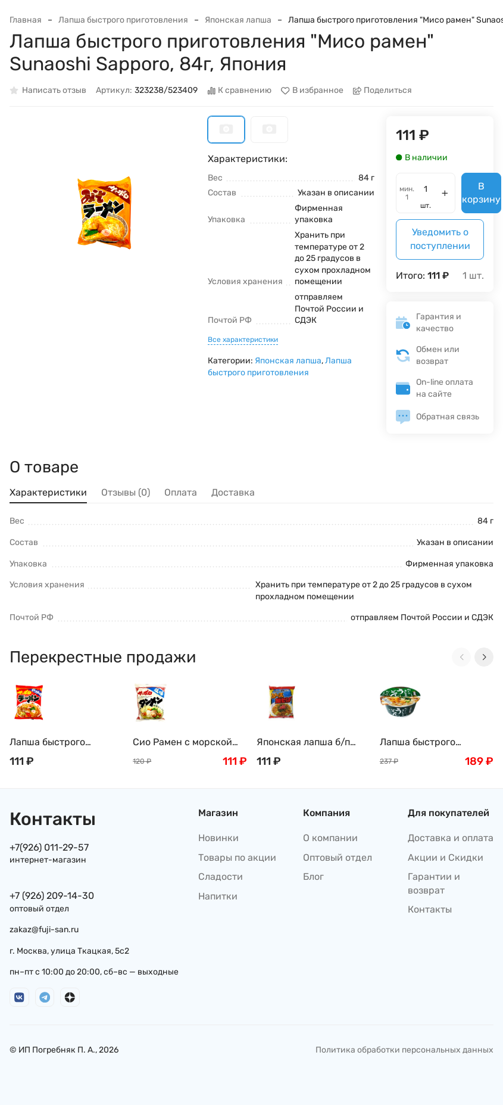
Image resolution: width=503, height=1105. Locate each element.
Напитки (218, 896)
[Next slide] (483, 657)
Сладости (220, 876)
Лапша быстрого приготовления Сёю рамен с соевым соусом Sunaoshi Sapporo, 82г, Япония (64, 742)
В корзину (481, 192)
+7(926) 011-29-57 (49, 847)
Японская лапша (238, 20)
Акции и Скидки (445, 857)
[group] (103, 209)
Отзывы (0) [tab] (125, 492)
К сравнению (239, 90)
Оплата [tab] (180, 492)
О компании (330, 837)
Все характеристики (243, 339)
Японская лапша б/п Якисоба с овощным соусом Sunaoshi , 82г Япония (307, 742)
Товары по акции (237, 857)
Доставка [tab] (233, 492)
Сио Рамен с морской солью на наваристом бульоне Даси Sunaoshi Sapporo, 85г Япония (186, 742)
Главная (26, 20)
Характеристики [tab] (48, 492)
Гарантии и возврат (434, 883)
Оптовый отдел (337, 857)
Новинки (218, 837)
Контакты (430, 909)
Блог (313, 876)
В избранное (312, 90)
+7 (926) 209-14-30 (52, 895)
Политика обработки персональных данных (404, 1050)
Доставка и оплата (450, 837)
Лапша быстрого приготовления (123, 20)
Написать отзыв (48, 90)
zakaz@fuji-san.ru (44, 930)
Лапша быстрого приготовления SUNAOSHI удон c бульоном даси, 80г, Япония (425, 742)
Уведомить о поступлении (440, 238)
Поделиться (383, 90)
